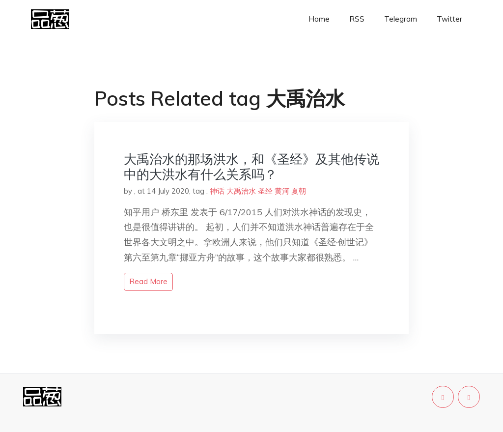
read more (148, 281)
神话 (217, 191)
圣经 (265, 191)
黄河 (282, 191)
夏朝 (298, 191)
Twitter (449, 19)
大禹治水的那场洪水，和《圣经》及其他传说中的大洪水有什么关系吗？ (251, 166)
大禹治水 (241, 191)
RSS (356, 19)
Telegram (400, 19)
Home (319, 19)
